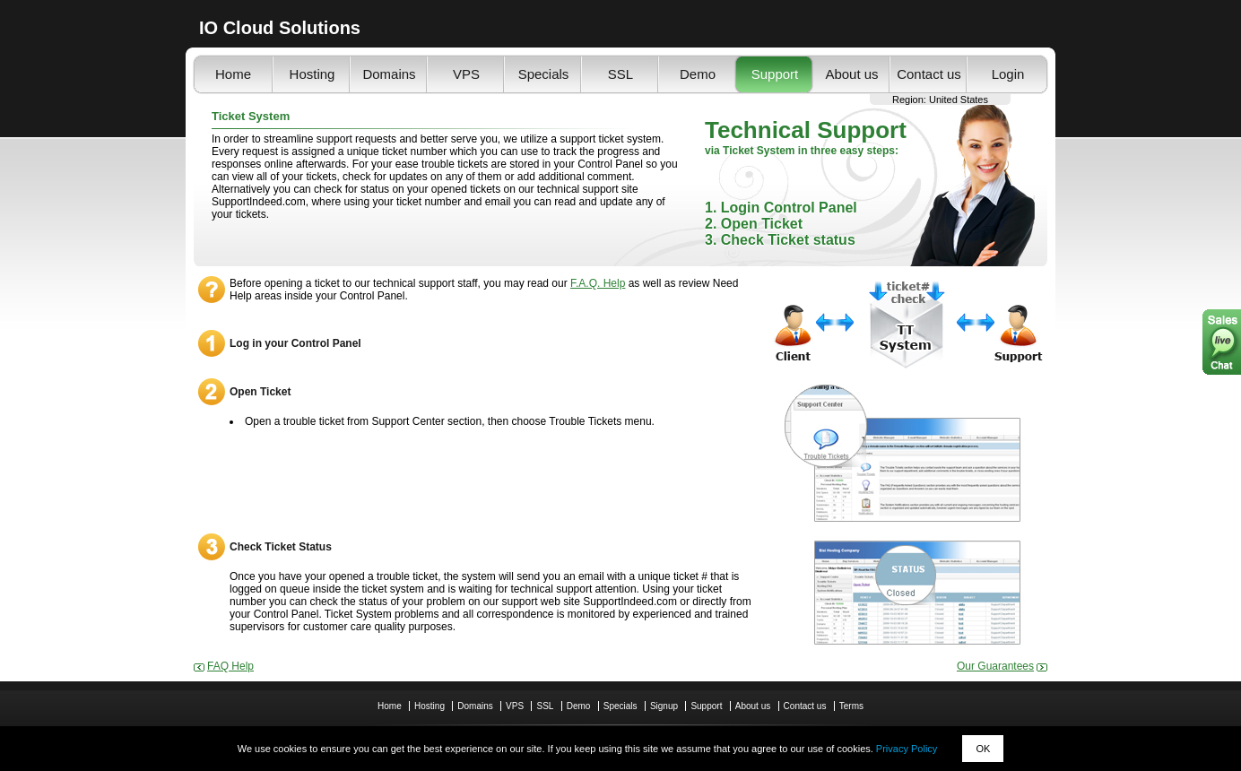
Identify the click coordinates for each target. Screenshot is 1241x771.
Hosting (312, 74)
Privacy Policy (906, 748)
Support (775, 74)
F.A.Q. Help (597, 283)
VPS (466, 74)
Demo (698, 74)
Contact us (929, 74)
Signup (664, 706)
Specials (543, 74)
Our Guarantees (995, 666)
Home (233, 74)
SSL (620, 74)
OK (983, 748)
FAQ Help (230, 666)
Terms (851, 706)
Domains (388, 74)
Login (1008, 74)
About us (851, 74)
